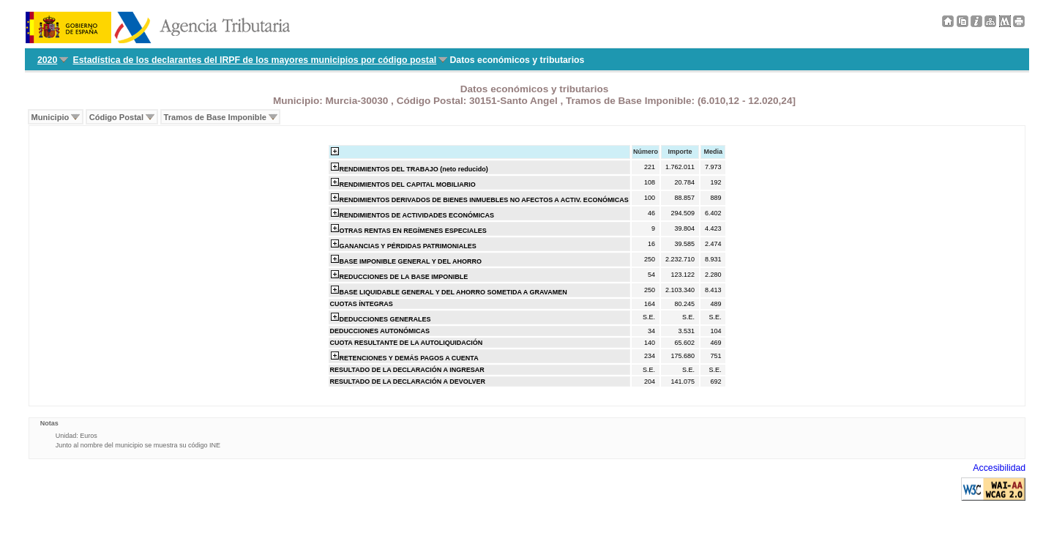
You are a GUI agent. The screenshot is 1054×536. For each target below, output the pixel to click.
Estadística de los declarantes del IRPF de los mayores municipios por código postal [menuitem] (255, 60)
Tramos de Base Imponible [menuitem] (215, 117)
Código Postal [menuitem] (116, 117)
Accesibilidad (999, 468)
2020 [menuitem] (47, 60)
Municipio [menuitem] (50, 117)
